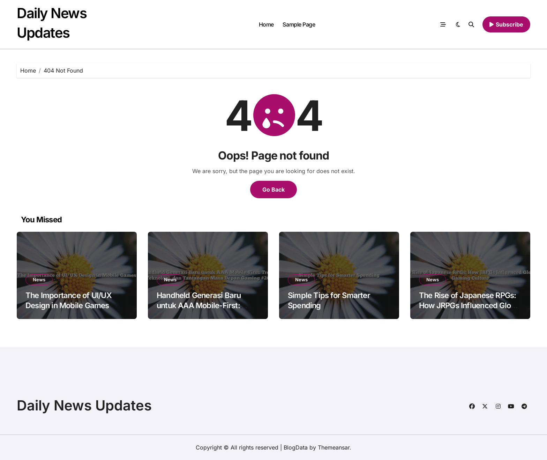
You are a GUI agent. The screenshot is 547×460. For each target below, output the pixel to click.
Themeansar (334, 447)
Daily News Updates (84, 405)
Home (266, 24)
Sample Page (299, 24)
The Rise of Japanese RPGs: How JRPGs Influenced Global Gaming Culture (470, 305)
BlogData (296, 447)
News (39, 279)
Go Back (273, 189)
